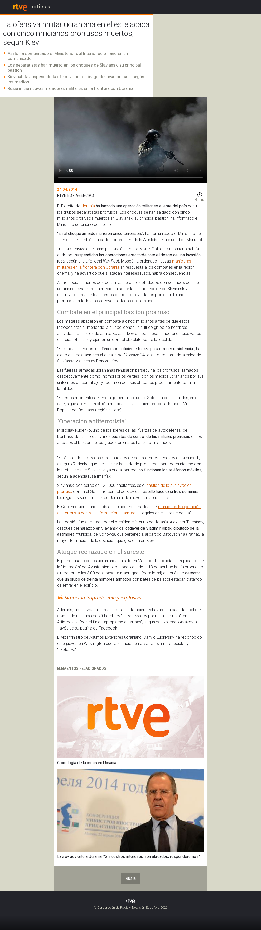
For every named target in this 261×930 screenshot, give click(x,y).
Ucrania (88, 206)
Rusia (131, 878)
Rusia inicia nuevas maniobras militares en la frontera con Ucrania (71, 88)
